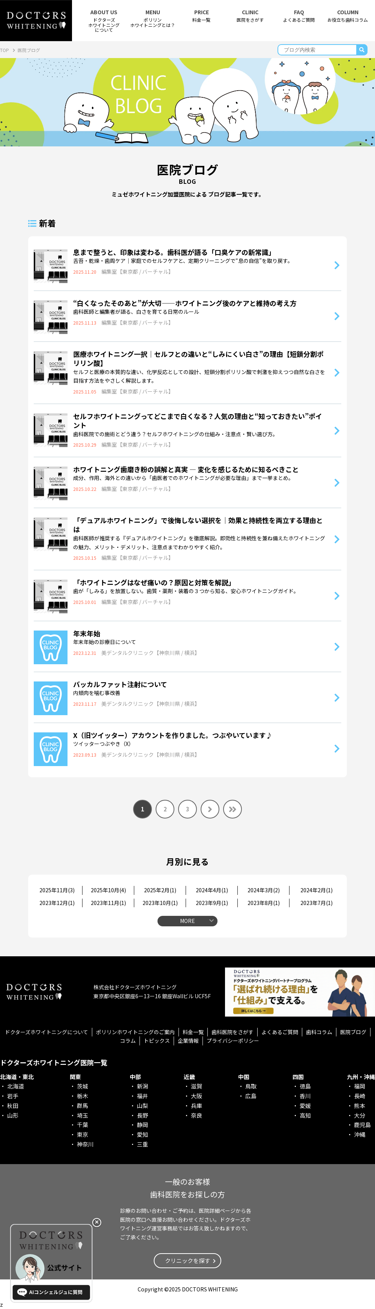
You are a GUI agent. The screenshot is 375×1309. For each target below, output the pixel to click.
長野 (142, 1115)
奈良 (196, 1115)
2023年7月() (316, 902)
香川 (305, 1096)
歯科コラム (319, 1032)
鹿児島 (362, 1125)
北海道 (15, 1086)
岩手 (12, 1096)
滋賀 (196, 1086)
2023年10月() (160, 902)
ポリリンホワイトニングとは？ (152, 18)
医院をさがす (250, 15)
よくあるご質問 (298, 15)
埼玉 (82, 1115)
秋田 (12, 1105)
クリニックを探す (187, 1260)
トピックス (157, 1040)
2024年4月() (212, 890)
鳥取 (250, 1086)
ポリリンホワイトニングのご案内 (135, 1032)
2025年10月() (108, 890)
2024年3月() (264, 890)
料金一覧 (201, 15)
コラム (128, 1040)
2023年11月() (108, 902)
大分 (359, 1115)
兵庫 (196, 1105)
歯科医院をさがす (233, 1032)
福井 (142, 1096)
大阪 (196, 1096)
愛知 (142, 1134)
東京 (82, 1134)
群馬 (82, 1105)
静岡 (142, 1125)
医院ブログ (353, 1032)
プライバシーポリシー (233, 1040)
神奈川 (85, 1144)
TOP (5, 50)
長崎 (359, 1096)
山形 (12, 1115)
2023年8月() (264, 902)
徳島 (305, 1086)
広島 (250, 1096)
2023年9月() (212, 902)
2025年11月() (57, 890)
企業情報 (188, 1040)
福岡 (359, 1086)
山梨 (142, 1105)
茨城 (82, 1086)
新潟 (142, 1086)
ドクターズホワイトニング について (104, 20)
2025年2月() (160, 890)
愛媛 (305, 1105)
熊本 (359, 1105)
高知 (305, 1115)
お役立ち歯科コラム (347, 15)
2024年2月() (316, 890)
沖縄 (359, 1134)
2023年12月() (57, 902)
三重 (142, 1144)
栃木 (82, 1096)
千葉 (82, 1125)
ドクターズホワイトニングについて (46, 1032)
